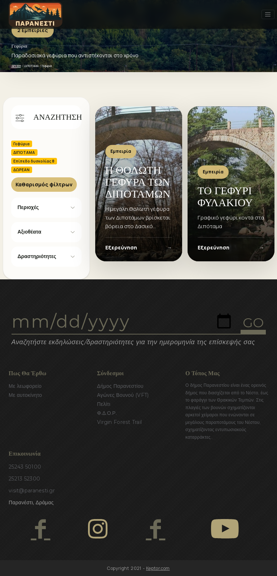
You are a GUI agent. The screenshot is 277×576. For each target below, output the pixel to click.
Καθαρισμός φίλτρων (44, 184)
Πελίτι (103, 404)
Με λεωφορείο (25, 386)
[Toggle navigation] (267, 14)
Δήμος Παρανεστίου (120, 386)
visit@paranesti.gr (32, 490)
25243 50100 (25, 467)
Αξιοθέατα (29, 232)
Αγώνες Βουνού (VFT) (123, 395)
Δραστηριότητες (37, 256)
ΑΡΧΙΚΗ (16, 66)
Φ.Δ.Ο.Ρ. (107, 413)
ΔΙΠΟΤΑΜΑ (31, 66)
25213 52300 (24, 478)
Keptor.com (158, 568)
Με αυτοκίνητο (25, 395)
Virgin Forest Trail (119, 422)
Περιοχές (28, 207)
